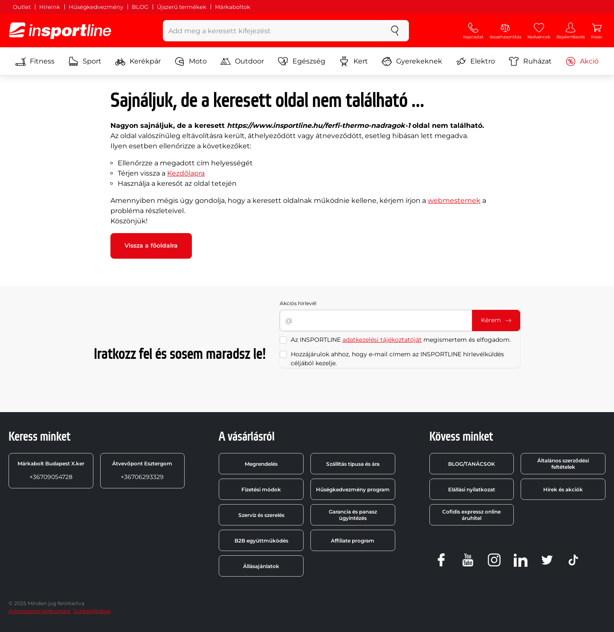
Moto (190, 61)
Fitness (35, 61)
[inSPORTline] (60, 30)
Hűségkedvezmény (96, 6)
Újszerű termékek (181, 6)
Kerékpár (138, 61)
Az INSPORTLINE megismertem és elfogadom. (401, 339)
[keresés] (395, 30)
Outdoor (242, 61)
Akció (582, 61)
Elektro (475, 61)
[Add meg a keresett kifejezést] (272, 30)
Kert (353, 61)
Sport (84, 61)
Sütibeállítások (91, 611)
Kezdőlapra (186, 173)
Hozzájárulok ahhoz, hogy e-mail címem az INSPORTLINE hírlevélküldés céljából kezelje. (397, 358)
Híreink (49, 6)
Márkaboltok (232, 6)
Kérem (496, 320)
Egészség (301, 61)
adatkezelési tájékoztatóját (382, 339)
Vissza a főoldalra (151, 245)
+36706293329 (142, 470)
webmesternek (454, 200)
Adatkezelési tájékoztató (40, 611)
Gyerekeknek (412, 61)
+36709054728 (50, 470)
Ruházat (530, 61)
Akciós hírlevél (298, 303)
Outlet (22, 6)
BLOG (140, 6)
